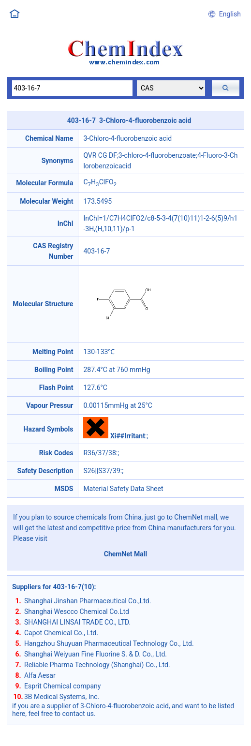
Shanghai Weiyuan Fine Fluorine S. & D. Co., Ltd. (95, 654)
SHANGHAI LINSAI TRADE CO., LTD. (77, 622)
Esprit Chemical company (62, 686)
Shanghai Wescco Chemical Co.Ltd (76, 611)
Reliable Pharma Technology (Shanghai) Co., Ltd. (97, 665)
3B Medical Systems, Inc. (61, 697)
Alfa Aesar (40, 675)
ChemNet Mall (126, 554)
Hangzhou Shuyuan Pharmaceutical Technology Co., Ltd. (109, 643)
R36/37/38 (99, 453)
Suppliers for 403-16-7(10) (53, 587)
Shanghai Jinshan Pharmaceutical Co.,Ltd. (87, 601)
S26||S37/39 (101, 471)
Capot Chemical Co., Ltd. (61, 633)
